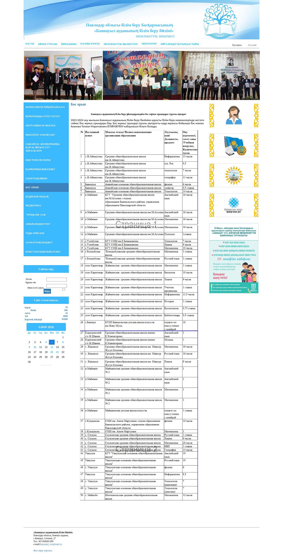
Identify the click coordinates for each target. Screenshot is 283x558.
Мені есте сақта (36, 287)
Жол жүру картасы (42, 550)
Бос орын (78, 104)
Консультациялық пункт (43, 251)
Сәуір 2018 (46, 327)
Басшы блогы (90, 43)
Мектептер (149, 43)
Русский (252, 45)
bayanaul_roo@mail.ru (51, 544)
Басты (30, 43)
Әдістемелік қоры (38, 160)
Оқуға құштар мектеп (40, 125)
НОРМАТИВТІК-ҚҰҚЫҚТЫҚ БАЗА (45, 107)
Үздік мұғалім (35, 233)
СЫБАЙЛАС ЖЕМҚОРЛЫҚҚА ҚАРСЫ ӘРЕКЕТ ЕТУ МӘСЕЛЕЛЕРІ (43, 147)
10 (35, 347)
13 (52, 347)
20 (52, 352)
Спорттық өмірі (36, 178)
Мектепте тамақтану (40, 134)
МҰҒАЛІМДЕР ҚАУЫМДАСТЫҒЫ (180, 44)
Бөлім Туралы (47, 44)
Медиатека (33, 205)
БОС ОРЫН (32, 187)
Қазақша (237, 45)
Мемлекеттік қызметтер (121, 44)
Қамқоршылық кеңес (40, 169)
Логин (29, 279)
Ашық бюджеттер (38, 224)
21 (57, 352)
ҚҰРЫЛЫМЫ (68, 44)
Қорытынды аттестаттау (43, 116)
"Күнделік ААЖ (36, 214)
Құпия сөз (31, 282)
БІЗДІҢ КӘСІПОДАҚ (37, 196)
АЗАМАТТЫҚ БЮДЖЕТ (39, 242)
